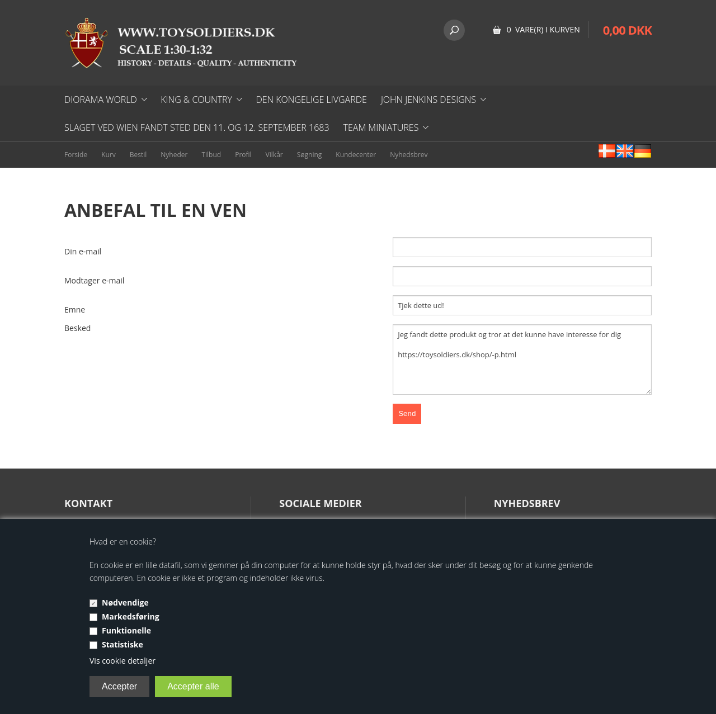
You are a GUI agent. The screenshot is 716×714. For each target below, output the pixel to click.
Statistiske (122, 644)
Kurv (108, 154)
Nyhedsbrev (408, 154)
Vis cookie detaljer (123, 660)
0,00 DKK (627, 29)
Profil (243, 154)
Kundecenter (356, 154)
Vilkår (274, 154)
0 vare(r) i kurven (543, 29)
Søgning (309, 154)
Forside (75, 154)
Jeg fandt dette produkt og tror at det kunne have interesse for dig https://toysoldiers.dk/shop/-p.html (522, 359)
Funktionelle (126, 630)
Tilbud (211, 154)
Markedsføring (130, 616)
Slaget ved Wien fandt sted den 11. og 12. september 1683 (196, 127)
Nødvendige (125, 602)
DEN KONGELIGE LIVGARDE (311, 99)
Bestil (138, 154)
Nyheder (174, 154)
